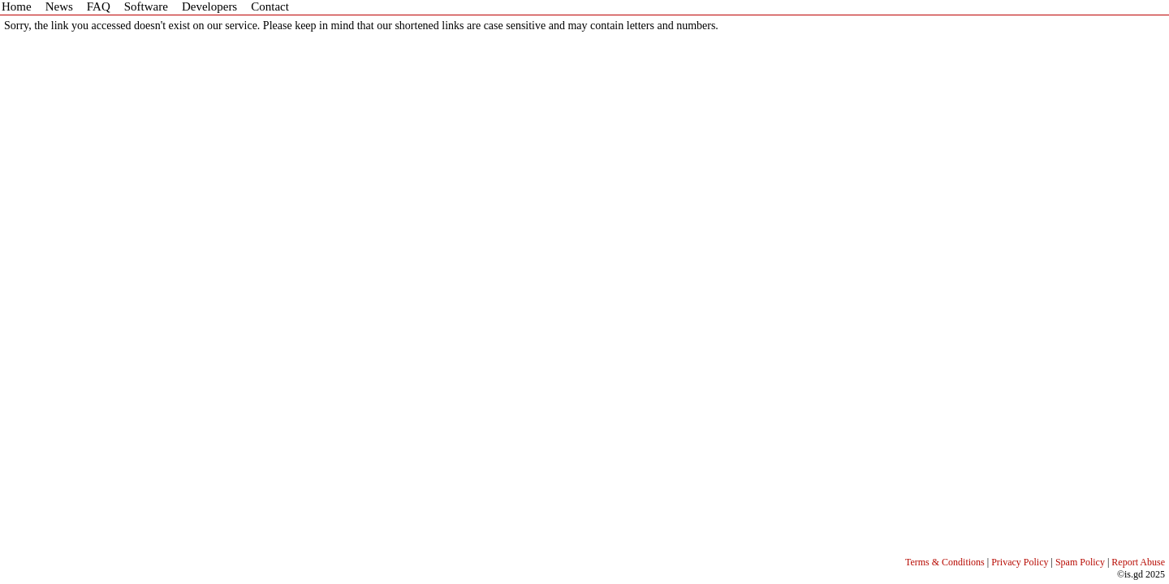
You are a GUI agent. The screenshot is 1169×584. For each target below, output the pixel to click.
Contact (270, 6)
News (59, 6)
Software (146, 6)
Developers (209, 6)
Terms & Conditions (945, 562)
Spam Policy (1080, 562)
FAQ (98, 6)
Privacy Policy (1019, 562)
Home (17, 6)
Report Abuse (1138, 562)
